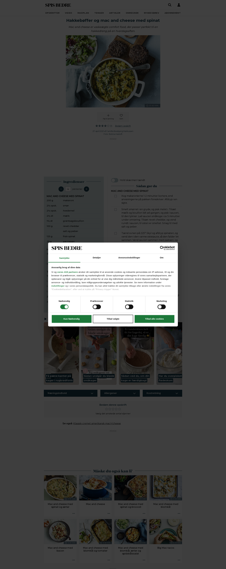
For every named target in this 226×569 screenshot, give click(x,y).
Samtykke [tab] (64, 258)
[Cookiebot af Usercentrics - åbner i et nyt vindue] (162, 248)
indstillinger (58, 286)
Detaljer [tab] (97, 257)
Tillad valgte (113, 319)
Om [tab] (161, 257)
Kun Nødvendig (71, 319)
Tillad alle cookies (154, 319)
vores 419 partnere (67, 272)
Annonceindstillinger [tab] (129, 257)
